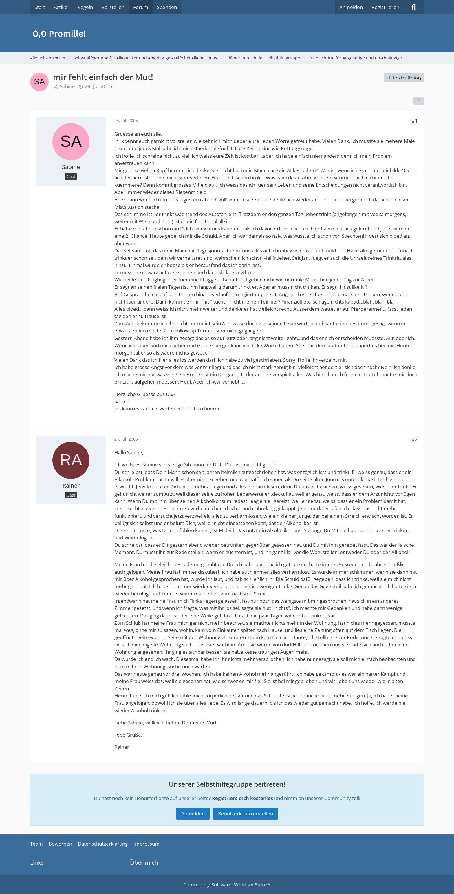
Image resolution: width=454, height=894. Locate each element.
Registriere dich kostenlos (242, 798)
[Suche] (414, 7)
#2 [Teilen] (415, 439)
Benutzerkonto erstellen (245, 813)
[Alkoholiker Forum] (227, 33)
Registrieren (385, 7)
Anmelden (351, 7)
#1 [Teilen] (415, 120)
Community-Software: (227, 884)
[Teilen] (418, 101)
